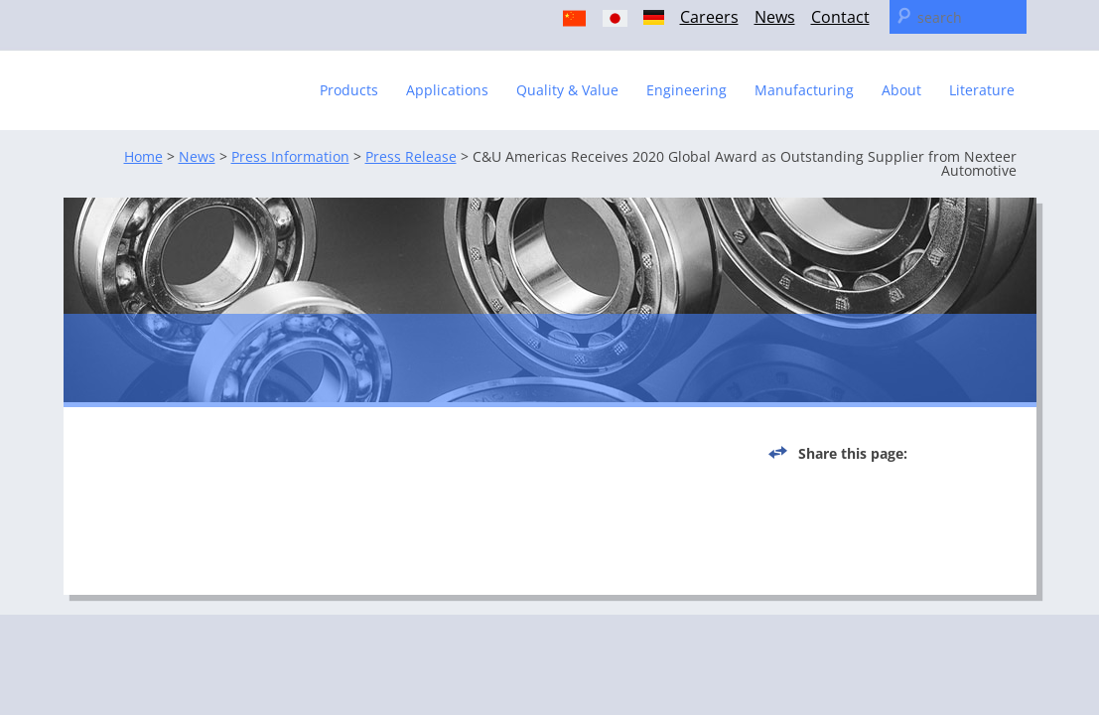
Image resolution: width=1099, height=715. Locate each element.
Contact (840, 17)
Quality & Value (567, 89)
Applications (447, 89)
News (775, 17)
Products (349, 89)
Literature (982, 89)
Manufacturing (804, 89)
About (901, 89)
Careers (709, 17)
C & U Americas (186, 81)
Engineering (686, 89)
